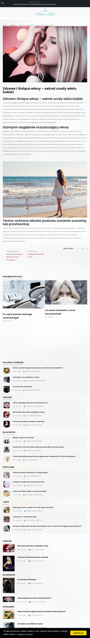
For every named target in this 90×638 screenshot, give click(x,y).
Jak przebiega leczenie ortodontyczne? (30, 403)
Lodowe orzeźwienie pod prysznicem (29, 482)
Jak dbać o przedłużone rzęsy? (26, 377)
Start (5, 25)
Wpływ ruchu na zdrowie (23, 437)
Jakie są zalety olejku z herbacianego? (30, 491)
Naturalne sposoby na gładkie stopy (29, 412)
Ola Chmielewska (37, 550)
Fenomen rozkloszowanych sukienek (28, 421)
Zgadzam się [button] (78, 633)
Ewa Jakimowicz (37, 583)
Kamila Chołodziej (38, 561)
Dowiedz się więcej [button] (25, 634)
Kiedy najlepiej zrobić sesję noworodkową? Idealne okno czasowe (34, 4)
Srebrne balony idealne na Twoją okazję (30, 472)
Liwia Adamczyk (37, 615)
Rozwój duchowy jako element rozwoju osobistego (14, 257)
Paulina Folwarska (38, 602)
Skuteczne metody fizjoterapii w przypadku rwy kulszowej (38, 447)
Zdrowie (13, 25)
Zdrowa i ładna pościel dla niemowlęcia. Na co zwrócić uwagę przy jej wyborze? (47, 526)
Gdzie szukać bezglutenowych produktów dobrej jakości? (38, 368)
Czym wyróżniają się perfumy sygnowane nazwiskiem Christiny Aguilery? (44, 456)
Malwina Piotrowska (39, 628)
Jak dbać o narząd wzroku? (25, 517)
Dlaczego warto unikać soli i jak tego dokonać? (33, 507)
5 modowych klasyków (22, 386)
